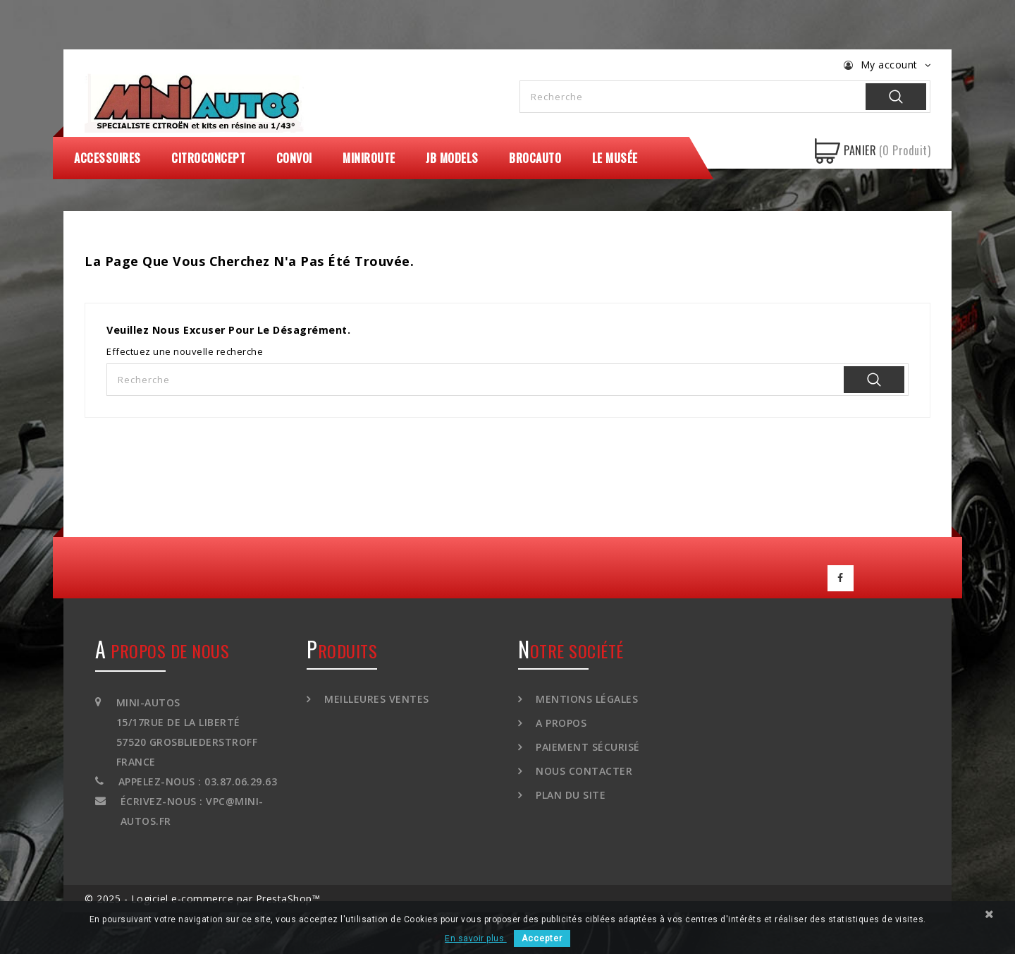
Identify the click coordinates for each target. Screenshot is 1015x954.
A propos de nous (162, 650)
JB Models (452, 158)
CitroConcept (208, 158)
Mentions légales (586, 698)
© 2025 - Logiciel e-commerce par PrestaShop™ (202, 898)
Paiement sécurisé (586, 746)
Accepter (542, 938)
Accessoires (107, 158)
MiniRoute (369, 158)
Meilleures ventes (375, 698)
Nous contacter (583, 770)
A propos (560, 722)
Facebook (841, 578)
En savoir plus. (476, 938)
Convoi (294, 158)
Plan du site (569, 794)
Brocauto (535, 158)
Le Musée (615, 158)
